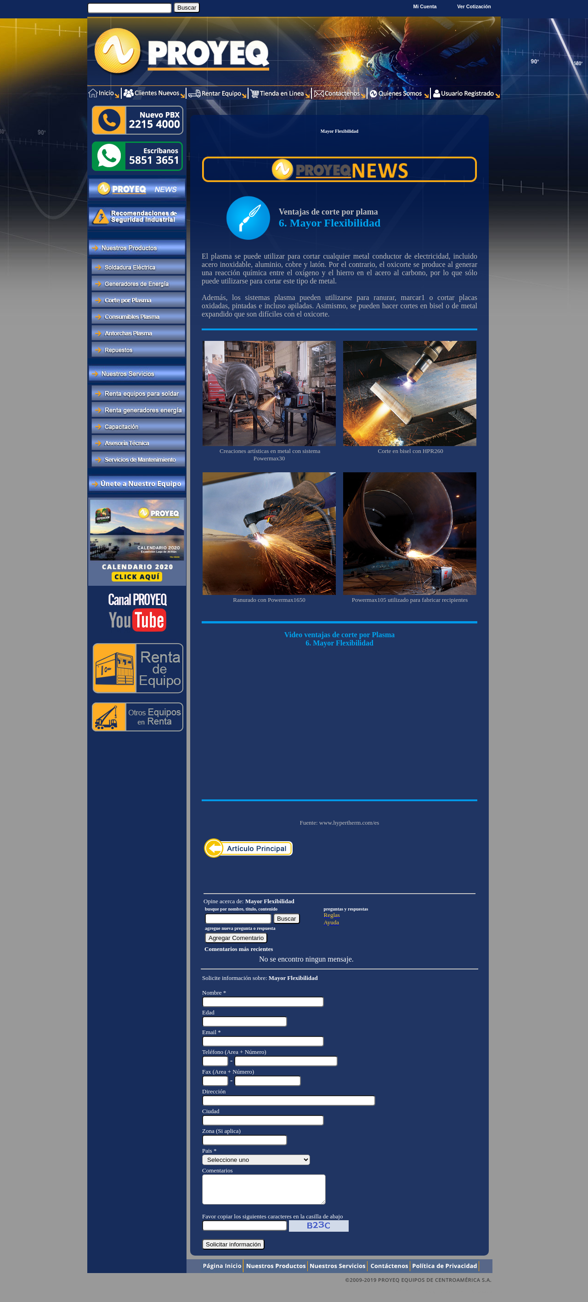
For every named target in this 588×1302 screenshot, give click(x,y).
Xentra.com (481, 1297)
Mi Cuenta (425, 6)
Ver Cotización (475, 6)
